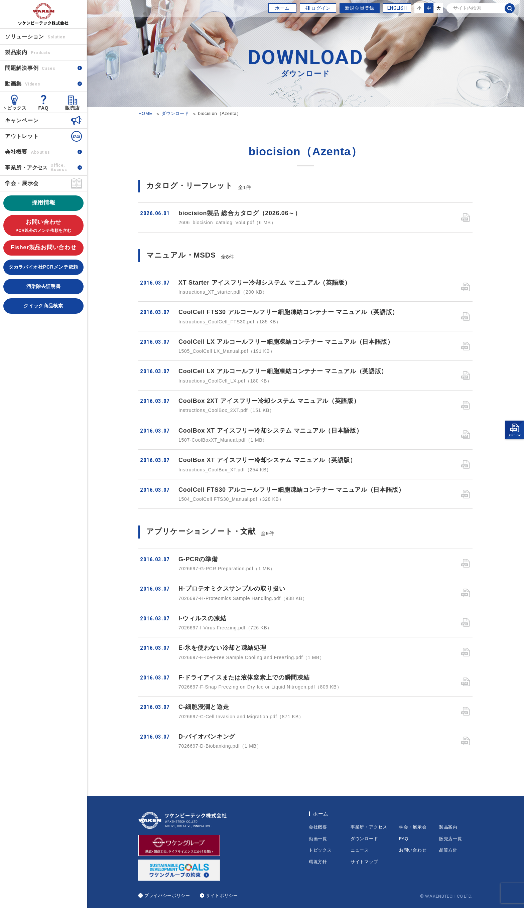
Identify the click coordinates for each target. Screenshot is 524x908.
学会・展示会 (21, 183)
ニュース (360, 850)
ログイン (321, 8)
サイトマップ (364, 861)
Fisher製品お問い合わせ (44, 247)
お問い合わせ (43, 226)
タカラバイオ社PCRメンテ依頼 (43, 267)
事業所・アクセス (369, 826)
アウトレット (21, 136)
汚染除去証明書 (43, 286)
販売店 (72, 108)
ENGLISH (397, 8)
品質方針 (448, 850)
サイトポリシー (222, 895)
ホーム (282, 8)
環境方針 (318, 861)
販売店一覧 (450, 838)
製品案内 (448, 826)
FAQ (43, 108)
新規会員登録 (359, 8)
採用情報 (43, 202)
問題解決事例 (30, 68)
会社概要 (27, 152)
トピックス (14, 108)
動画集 (22, 84)
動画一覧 (318, 838)
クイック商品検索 (43, 305)
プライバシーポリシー (167, 895)
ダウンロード (364, 838)
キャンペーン (21, 120)
